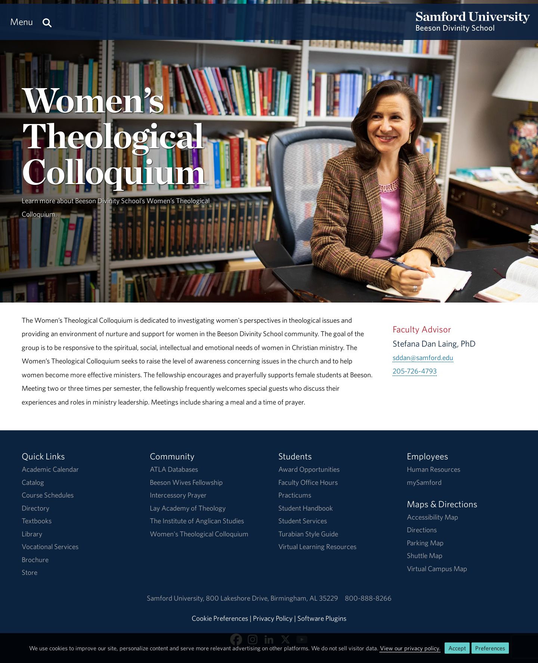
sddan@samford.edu (423, 357)
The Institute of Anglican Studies (197, 520)
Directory (35, 508)
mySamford (424, 482)
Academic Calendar (50, 469)
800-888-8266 (368, 598)
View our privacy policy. (410, 648)
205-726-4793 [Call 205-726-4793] (415, 370)
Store (29, 572)
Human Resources (433, 469)
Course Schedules (48, 494)
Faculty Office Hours (308, 482)
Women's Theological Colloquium (199, 533)
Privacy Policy (273, 618)
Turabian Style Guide (308, 533)
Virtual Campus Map (437, 568)
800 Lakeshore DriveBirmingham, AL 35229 (272, 598)
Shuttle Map (424, 555)
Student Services (302, 520)
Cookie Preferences (220, 618)
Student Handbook (305, 508)
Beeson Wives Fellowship (186, 482)
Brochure (35, 559)
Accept (457, 648)
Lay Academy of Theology (188, 508)
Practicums (294, 494)
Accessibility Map (432, 516)
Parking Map (425, 542)
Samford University (176, 598)
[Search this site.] (47, 22)
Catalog (33, 482)
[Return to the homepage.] (473, 28)
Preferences (490, 648)
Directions (422, 529)
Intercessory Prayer (178, 494)
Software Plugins (321, 618)
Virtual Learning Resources (317, 546)
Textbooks (37, 520)
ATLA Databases (174, 469)
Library (32, 533)
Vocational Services (50, 546)
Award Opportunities (309, 469)
